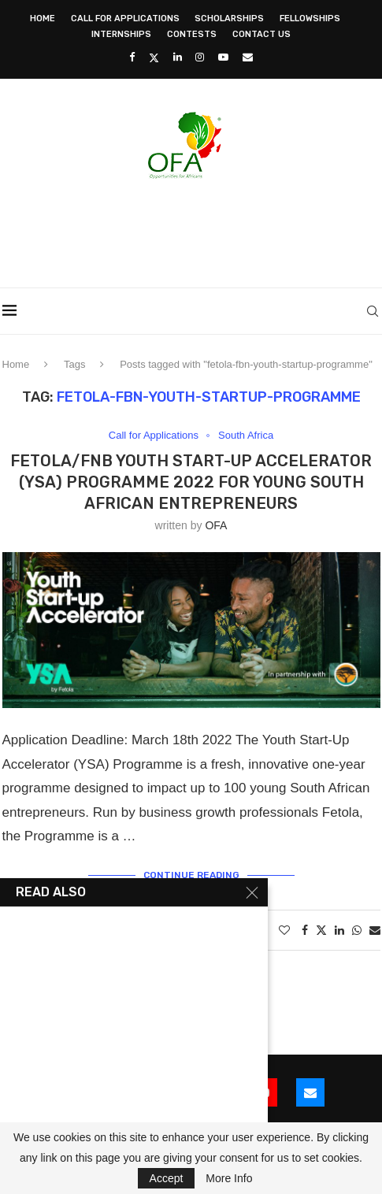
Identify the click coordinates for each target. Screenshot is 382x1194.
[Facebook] (132, 57)
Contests (192, 34)
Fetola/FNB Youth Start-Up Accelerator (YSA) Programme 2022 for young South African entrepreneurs (191, 482)
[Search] (372, 311)
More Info (229, 1178)
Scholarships (229, 18)
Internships (121, 34)
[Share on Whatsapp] (357, 930)
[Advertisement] (192, 228)
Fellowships (310, 18)
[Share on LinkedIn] (339, 930)
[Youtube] (223, 57)
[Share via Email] (374, 930)
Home (42, 18)
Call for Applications (125, 18)
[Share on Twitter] (321, 929)
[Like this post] (284, 930)
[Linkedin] (177, 57)
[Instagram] (199, 57)
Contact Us (261, 34)
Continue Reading (191, 875)
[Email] (248, 57)
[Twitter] (154, 57)
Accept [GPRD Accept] (167, 1178)
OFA (216, 525)
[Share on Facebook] (305, 930)
